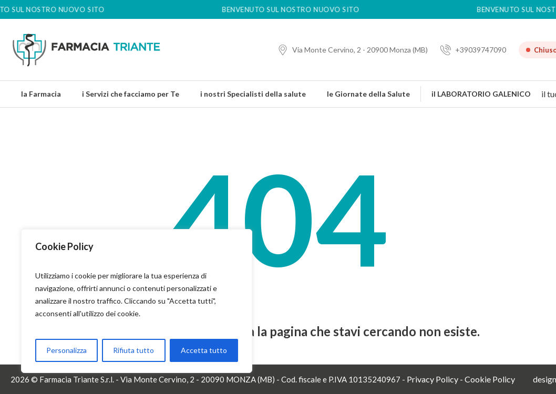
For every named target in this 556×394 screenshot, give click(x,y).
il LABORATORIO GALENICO (481, 93)
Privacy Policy (432, 379)
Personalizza (66, 350)
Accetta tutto (204, 350)
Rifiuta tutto (133, 350)
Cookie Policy (490, 379)
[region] (136, 301)
